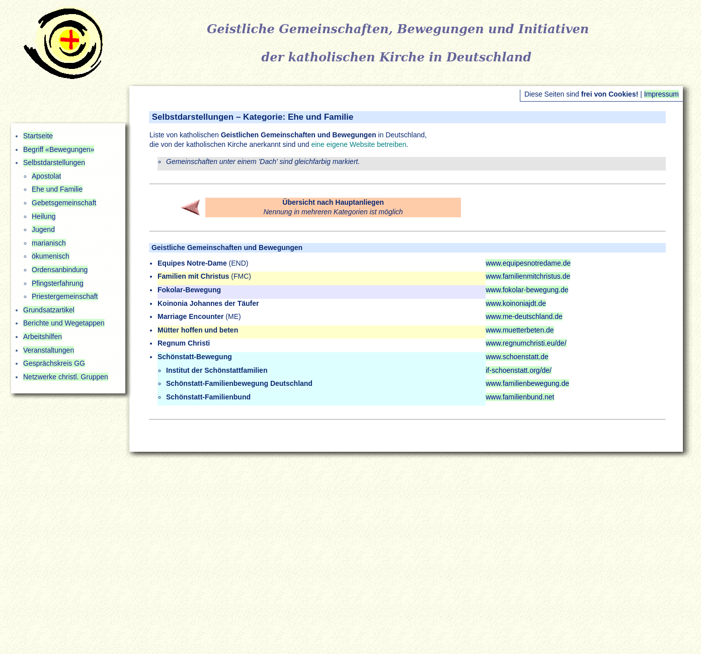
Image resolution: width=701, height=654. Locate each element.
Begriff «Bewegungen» (58, 149)
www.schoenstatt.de (517, 357)
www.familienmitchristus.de (528, 276)
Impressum (661, 94)
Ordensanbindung (60, 270)
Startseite (38, 136)
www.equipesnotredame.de (528, 263)
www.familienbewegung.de (527, 383)
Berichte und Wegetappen (64, 323)
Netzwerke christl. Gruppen (65, 377)
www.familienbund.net (520, 397)
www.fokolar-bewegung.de (527, 290)
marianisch (49, 243)
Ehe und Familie (57, 189)
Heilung (43, 216)
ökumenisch (50, 256)
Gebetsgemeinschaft (64, 203)
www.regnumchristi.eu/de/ (526, 343)
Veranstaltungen (48, 350)
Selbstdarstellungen (54, 162)
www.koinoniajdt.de (516, 303)
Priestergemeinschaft (65, 296)
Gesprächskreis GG (54, 363)
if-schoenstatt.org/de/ (519, 370)
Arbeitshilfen (42, 337)
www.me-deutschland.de (524, 316)
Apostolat (46, 176)
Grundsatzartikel (48, 310)
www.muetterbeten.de (520, 330)
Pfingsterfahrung (58, 283)
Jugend (43, 229)
